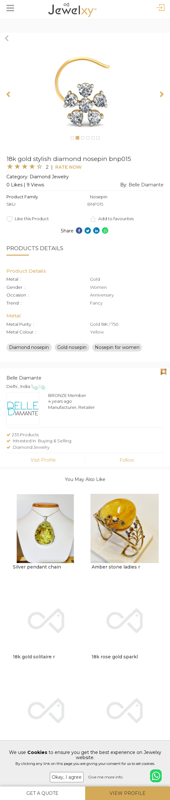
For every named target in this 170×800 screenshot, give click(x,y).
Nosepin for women (117, 347)
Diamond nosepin (29, 347)
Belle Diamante (146, 185)
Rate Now (68, 167)
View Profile (128, 793)
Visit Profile (43, 460)
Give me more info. (105, 777)
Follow (127, 460)
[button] (9, 94)
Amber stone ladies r (116, 567)
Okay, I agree (67, 777)
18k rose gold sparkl (115, 657)
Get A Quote (42, 793)
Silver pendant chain (37, 567)
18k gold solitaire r (34, 657)
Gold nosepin (71, 347)
